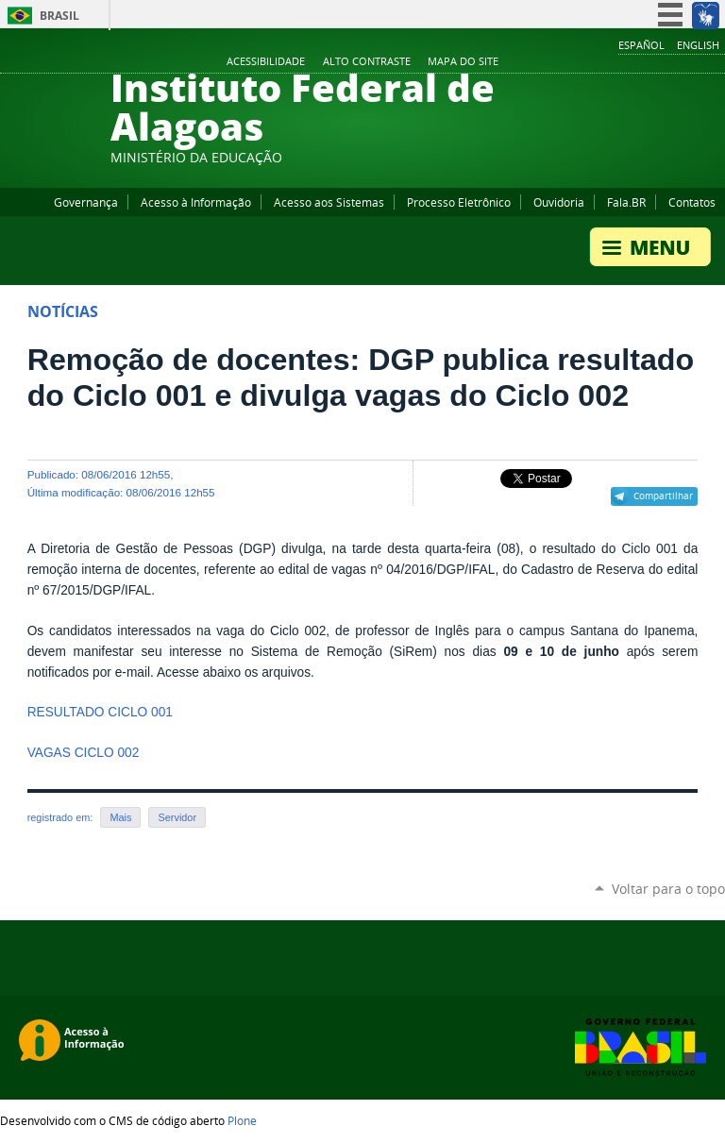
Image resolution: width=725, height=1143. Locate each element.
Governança (86, 202)
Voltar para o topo (668, 889)
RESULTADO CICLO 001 (100, 712)
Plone (242, 1120)
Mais (120, 817)
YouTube (644, 62)
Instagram (668, 62)
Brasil (59, 16)
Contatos (692, 202)
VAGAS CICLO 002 (83, 753)
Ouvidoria (558, 202)
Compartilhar (663, 495)
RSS (715, 62)
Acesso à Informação (196, 202)
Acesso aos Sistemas (329, 202)
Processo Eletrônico (459, 202)
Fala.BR (626, 202)
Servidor (177, 817)
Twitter (692, 62)
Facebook (621, 62)
